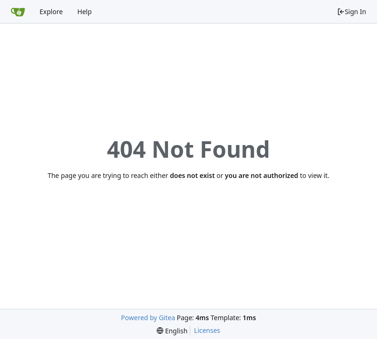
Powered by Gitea (148, 317)
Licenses (207, 330)
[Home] (18, 11)
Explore (51, 11)
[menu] (172, 330)
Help (84, 11)
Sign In (351, 11)
